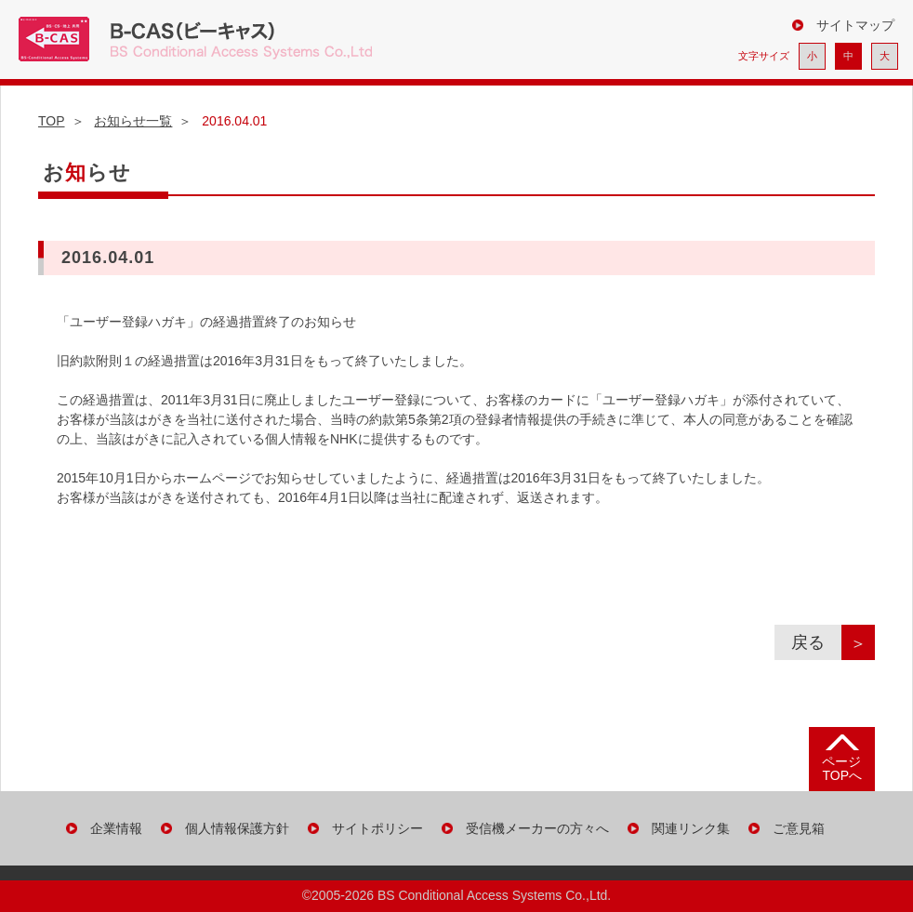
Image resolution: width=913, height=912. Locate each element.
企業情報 (116, 828)
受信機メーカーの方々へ (537, 828)
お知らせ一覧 (133, 120)
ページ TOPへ (842, 768)
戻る (816, 642)
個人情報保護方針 (237, 828)
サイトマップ (855, 25)
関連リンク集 (691, 828)
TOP (51, 120)
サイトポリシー (377, 828)
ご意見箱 (799, 828)
